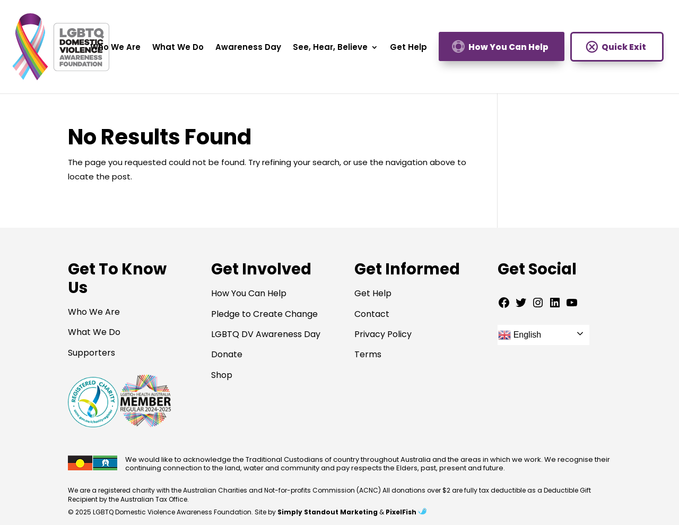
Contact (371, 314)
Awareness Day (248, 48)
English (519, 335)
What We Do (178, 48)
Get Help (408, 48)
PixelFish (406, 512)
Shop (221, 375)
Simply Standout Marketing (327, 512)
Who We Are (115, 48)
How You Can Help (508, 47)
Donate (226, 354)
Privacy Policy (383, 334)
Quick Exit (624, 47)
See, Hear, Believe (330, 48)
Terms (367, 354)
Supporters (91, 353)
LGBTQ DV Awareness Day (265, 334)
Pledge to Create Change (264, 314)
